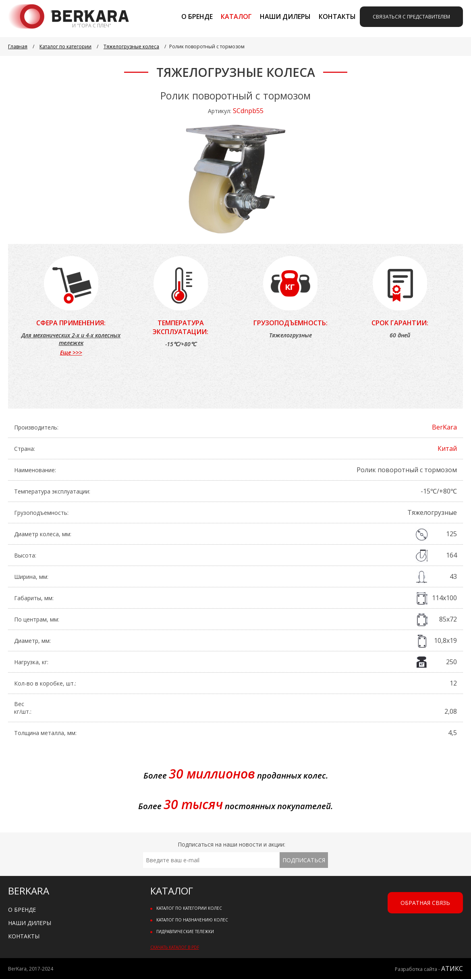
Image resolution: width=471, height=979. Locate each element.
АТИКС (452, 968)
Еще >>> (71, 352)
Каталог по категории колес (189, 908)
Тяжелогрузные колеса (131, 46)
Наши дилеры (285, 16)
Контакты (337, 16)
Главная (17, 46)
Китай (447, 448)
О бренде (197, 16)
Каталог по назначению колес (192, 920)
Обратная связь (425, 903)
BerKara (444, 427)
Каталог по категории (65, 46)
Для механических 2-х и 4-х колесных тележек (70, 339)
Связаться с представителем (411, 16)
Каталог (236, 16)
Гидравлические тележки (185, 931)
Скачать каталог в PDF (174, 947)
